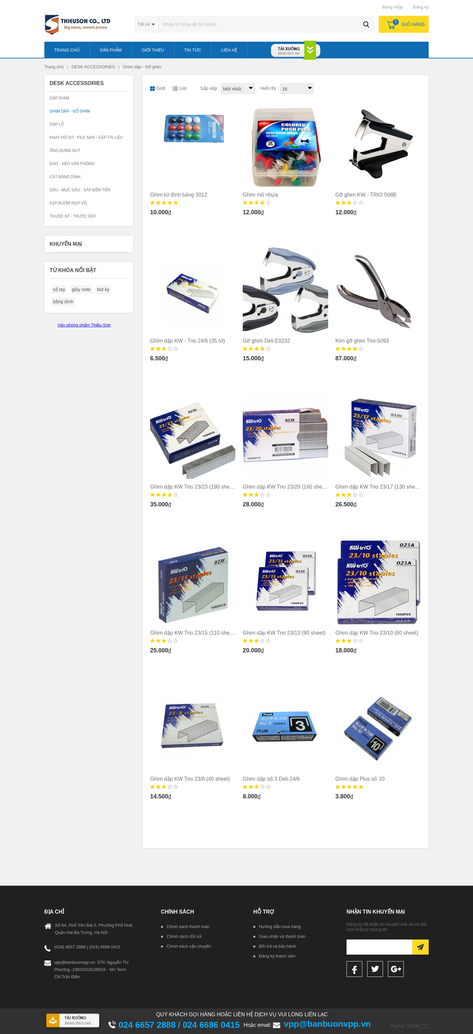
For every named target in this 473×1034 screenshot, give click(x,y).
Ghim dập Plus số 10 (360, 779)
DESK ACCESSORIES (93, 66)
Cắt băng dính (65, 177)
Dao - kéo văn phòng (72, 163)
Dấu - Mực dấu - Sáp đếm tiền (80, 190)
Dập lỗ (57, 124)
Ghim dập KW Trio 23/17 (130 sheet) (378, 487)
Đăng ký (421, 7)
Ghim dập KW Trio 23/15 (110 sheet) (193, 633)
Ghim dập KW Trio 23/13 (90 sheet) (284, 633)
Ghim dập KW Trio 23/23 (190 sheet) (193, 487)
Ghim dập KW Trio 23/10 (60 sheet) (376, 633)
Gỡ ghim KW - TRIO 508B (365, 195)
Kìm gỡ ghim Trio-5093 (362, 341)
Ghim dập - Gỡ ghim (142, 66)
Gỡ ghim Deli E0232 (266, 341)
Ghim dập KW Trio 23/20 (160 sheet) (285, 487)
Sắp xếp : (210, 88)
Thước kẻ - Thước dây (73, 216)
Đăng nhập (392, 7)
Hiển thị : (269, 88)
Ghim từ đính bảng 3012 (178, 195)
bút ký (103, 289)
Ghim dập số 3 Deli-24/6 (271, 779)
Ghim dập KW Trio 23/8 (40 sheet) (190, 779)
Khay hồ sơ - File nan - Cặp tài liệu (86, 137)
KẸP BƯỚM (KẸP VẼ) (68, 203)
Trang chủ (54, 66)
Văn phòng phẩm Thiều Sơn (84, 325)
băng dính (63, 301)
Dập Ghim (59, 98)
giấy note (81, 289)
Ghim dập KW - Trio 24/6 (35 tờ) (187, 341)
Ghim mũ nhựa (260, 195)
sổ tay (59, 289)
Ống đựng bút (65, 150)
